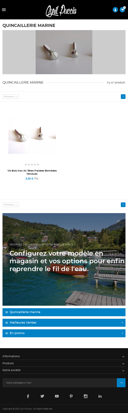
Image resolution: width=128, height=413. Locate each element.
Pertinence (11, 97)
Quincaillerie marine (25, 312)
